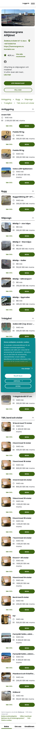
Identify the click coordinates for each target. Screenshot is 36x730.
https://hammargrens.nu (14, 46)
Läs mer (7, 75)
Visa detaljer (26, 368)
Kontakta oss (9, 49)
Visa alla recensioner (20, 55)
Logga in (25, 3)
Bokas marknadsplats (9, 716)
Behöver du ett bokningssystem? (12, 718)
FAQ (28, 718)
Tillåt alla (18, 376)
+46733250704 (10, 44)
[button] (18, 109)
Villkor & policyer (26, 716)
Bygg (18, 99)
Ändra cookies (6, 720)
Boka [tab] (6, 726)
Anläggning (6, 99)
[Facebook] (5, 61)
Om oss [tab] (18, 726)
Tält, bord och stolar (25, 103)
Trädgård (8, 103)
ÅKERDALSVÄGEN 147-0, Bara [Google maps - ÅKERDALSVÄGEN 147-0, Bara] (17, 41)
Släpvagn (29, 99)
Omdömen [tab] (29, 726)
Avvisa (18, 386)
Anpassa (18, 381)
